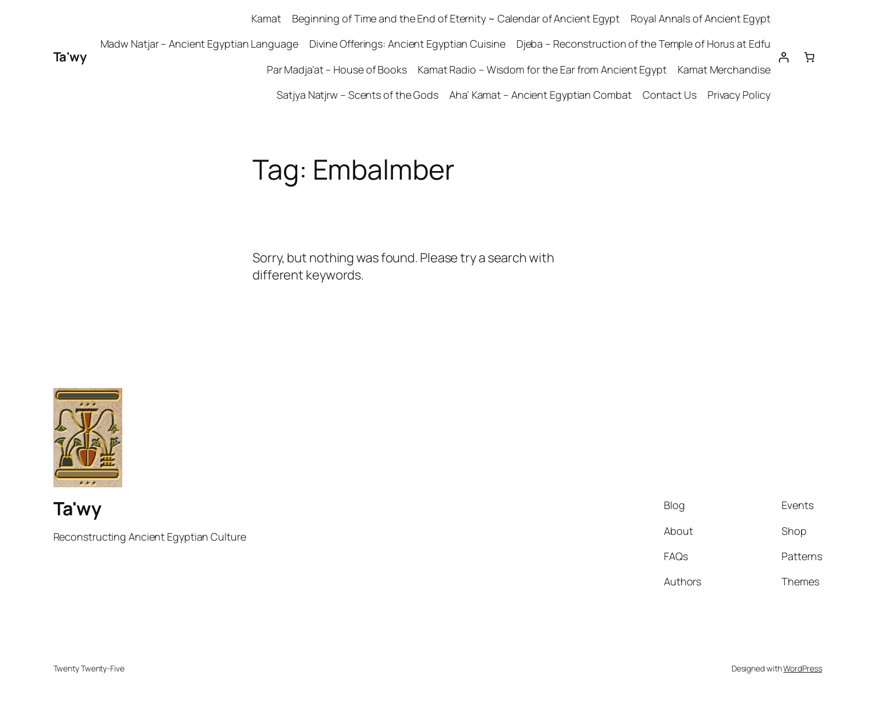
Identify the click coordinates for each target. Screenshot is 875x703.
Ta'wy (70, 56)
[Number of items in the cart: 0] (809, 57)
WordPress (802, 668)
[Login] (783, 57)
